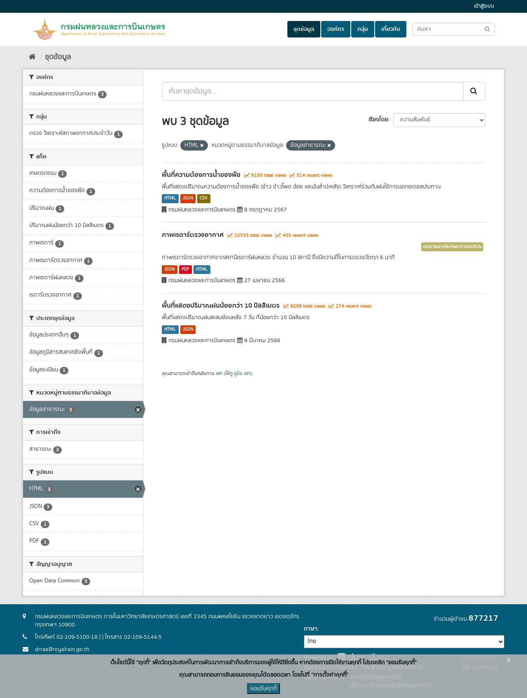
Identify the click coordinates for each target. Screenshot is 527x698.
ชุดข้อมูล (304, 29)
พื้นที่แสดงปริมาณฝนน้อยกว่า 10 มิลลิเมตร (221, 305)
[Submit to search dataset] (487, 28)
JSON (188, 198)
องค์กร (335, 29)
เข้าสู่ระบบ (484, 6)
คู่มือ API (242, 373)
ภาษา (310, 629)
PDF (185, 269)
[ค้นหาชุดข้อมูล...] (313, 91)
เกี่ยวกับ (390, 29)
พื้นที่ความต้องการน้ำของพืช (201, 174)
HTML (170, 198)
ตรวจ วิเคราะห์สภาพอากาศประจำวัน (452, 247)
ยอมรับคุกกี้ (263, 688)
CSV (204, 198)
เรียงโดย (378, 120)
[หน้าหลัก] (32, 57)
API (219, 373)
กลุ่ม (362, 29)
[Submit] (474, 91)
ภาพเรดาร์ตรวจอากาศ (193, 235)
